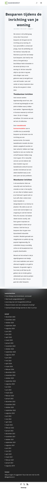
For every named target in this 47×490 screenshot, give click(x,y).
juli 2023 (8, 387)
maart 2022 (9, 425)
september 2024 (11, 352)
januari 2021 (9, 463)
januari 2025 (9, 343)
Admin (17, 29)
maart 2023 (9, 393)
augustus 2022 (10, 413)
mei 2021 (8, 451)
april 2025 (9, 337)
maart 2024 (9, 366)
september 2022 (11, 410)
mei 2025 (8, 334)
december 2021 (10, 433)
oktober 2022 (10, 407)
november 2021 (10, 436)
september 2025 (11, 325)
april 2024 (9, 363)
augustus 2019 (10, 466)
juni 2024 (8, 358)
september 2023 (11, 381)
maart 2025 (9, 340)
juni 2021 (8, 448)
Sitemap (23, 487)
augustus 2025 (10, 328)
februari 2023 (10, 396)
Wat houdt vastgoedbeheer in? (15, 299)
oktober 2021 (10, 439)
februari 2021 (10, 460)
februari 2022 (10, 428)
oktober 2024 (10, 349)
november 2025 (10, 320)
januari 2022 (9, 431)
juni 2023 (8, 390)
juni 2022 (8, 416)
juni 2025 (8, 331)
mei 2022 (8, 419)
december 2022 (10, 401)
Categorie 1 (30, 29)
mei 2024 (8, 361)
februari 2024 (10, 369)
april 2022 (9, 422)
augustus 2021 (10, 445)
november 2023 (10, 375)
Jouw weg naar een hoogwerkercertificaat (18, 302)
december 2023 (10, 372)
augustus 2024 (10, 355)
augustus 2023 (10, 384)
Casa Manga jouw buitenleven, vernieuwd (18, 296)
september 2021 (11, 442)
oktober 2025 (10, 323)
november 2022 (10, 404)
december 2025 (10, 317)
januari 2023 (9, 398)
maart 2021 (9, 457)
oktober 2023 (10, 378)
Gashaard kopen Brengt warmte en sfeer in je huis (21, 308)
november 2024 (10, 346)
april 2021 (9, 454)
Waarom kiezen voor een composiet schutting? (20, 305)
